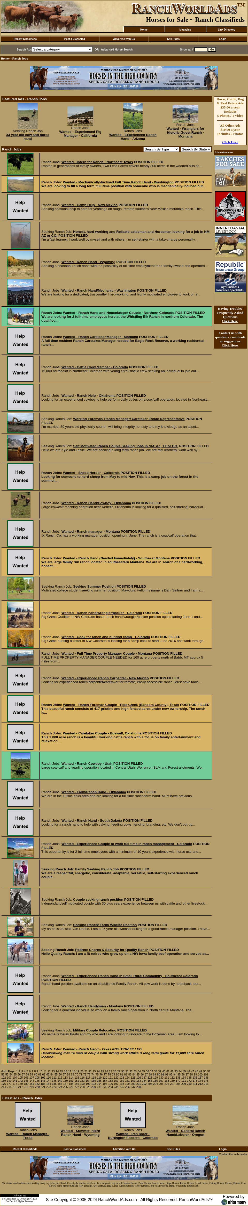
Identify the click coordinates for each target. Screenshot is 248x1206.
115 (76, 1077)
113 (65, 1077)
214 (3, 1086)
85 (138, 1074)
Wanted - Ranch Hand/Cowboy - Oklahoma (96, 503)
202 (144, 1083)
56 (19, 1074)
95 (179, 1074)
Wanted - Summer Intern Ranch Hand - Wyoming (80, 1133)
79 (113, 1074)
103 (9, 1077)
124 (127, 1077)
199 (127, 1083)
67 (64, 1074)
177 (9, 1083)
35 (143, 1071)
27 (110, 1071)
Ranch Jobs (20, 58)
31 (126, 1071)
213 (206, 1083)
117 (88, 1077)
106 (26, 1077)
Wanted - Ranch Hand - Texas (87, 1049)
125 (133, 1077)
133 (178, 1077)
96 (183, 1074)
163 (138, 1080)
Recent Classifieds (25, 39)
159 (116, 1080)
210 (189, 1083)
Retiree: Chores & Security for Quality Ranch (112, 950)
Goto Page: (8, 1071)
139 (3, 1080)
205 (161, 1083)
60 (35, 1074)
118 (93, 1077)
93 (170, 1074)
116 (82, 1077)
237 (133, 1086)
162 (133, 1080)
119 (99, 1077)
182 (37, 1083)
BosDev (9, 1201)
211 (195, 1083)
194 (99, 1083)
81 (121, 1074)
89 (154, 1074)
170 (178, 1080)
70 (76, 1074)
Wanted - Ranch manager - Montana (90, 531)
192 (88, 1083)
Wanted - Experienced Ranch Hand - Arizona (133, 137)
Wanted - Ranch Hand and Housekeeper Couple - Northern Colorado (118, 313)
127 (144, 1077)
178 (15, 1083)
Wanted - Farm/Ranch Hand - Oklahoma (93, 792)
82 (125, 1074)
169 (172, 1080)
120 (105, 1077)
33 (135, 1071)
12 (49, 1071)
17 (69, 1071)
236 (127, 1086)
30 (123, 1071)
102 (3, 1077)
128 (150, 1077)
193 (93, 1083)
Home (144, 29)
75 (97, 1074)
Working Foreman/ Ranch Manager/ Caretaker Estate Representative (129, 419)
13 (53, 1071)
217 (20, 1086)
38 (155, 1071)
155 (93, 1080)
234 (116, 1086)
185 (54, 1083)
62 (43, 1074)
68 (68, 1074)
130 (161, 1077)
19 (77, 1071)
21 (86, 1071)
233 (110, 1086)
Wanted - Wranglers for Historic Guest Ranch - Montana (185, 132)
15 (61, 1071)
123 (121, 1077)
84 (134, 1074)
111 (54, 1077)
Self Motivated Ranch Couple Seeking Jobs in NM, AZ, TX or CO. (125, 446)
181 (31, 1083)
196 (110, 1083)
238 (138, 1086)
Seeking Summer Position (94, 586)
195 (105, 1083)
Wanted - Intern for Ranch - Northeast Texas (97, 162)
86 (142, 1074)
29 (118, 1071)
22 (90, 1071)
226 (71, 1086)
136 (195, 1077)
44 (180, 1071)
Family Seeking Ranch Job (97, 869)
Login (222, 39)
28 (114, 1071)
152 (76, 1080)
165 (150, 1080)
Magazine (185, 29)
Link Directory (226, 29)
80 (117, 1074)
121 (110, 1077)
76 (101, 1074)
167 (161, 1080)
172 (189, 1080)
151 (71, 1080)
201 (138, 1083)
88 (150, 1074)
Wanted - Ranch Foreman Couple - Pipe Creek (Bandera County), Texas (121, 705)
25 (102, 1071)
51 (209, 1071)
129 (155, 1077)
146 (43, 1080)
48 (196, 1071)
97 (187, 1074)
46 (188, 1071)
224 (60, 1086)
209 (183, 1083)
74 (93, 1074)
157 (105, 1080)
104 (15, 1077)
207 (172, 1083)
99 (195, 1074)
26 (106, 1071)
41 (167, 1071)
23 (94, 1071)
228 (82, 1086)
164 (144, 1080)
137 (200, 1077)
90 (158, 1074)
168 (167, 1080)
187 (65, 1083)
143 (26, 1080)
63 (47, 1074)
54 (11, 1074)
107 (31, 1077)
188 (71, 1083)
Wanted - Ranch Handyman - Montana (92, 1006)
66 (60, 1074)
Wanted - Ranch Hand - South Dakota (91, 820)
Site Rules (173, 39)
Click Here (230, 142)
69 (72, 1074)
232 (105, 1086)
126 (138, 1077)
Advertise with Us (124, 39)
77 (105, 1074)
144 (31, 1080)
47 (192, 1071)
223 (54, 1086)
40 (163, 1071)
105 (20, 1077)
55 (15, 1074)
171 (183, 1080)
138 (206, 1077)
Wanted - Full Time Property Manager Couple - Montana (106, 653)
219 (31, 1086)
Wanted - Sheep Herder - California (91, 473)
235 (121, 1086)
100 (200, 1074)
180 (26, 1083)
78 (109, 1074)
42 (172, 1071)
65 (56, 1074)
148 (54, 1080)
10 (40, 1071)
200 (133, 1083)
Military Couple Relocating (94, 1030)
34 (139, 1071)
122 (116, 1077)
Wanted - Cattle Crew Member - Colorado (94, 367)
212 (200, 1083)
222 (48, 1086)
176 (3, 1083)
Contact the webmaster (233, 1154)
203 (150, 1083)
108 (37, 1077)
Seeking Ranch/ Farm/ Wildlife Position (105, 925)
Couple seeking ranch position (98, 899)
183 (43, 1083)
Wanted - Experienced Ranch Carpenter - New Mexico (105, 678)
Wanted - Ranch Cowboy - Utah (86, 764)
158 (110, 1080)
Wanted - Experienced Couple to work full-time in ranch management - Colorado (126, 844)
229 (88, 1086)
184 (48, 1083)
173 (195, 1080)
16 (65, 1071)
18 (73, 1071)
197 (116, 1083)
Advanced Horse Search (117, 49)
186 (60, 1083)
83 (129, 1074)
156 (99, 1080)
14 (57, 1071)
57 (23, 1074)
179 (20, 1083)
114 (71, 1077)
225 (65, 1086)
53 (7, 1074)
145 (37, 1080)
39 (159, 1071)
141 (15, 1080)
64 (51, 1074)
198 (121, 1083)
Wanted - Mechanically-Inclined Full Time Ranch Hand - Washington (118, 182)
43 (176, 1071)
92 (166, 1074)
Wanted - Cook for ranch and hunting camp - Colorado (105, 637)
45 (184, 1071)
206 (167, 1083)
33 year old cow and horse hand (27, 137)
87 (146, 1074)
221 (43, 1086)
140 (9, 1080)
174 (200, 1080)
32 (131, 1071)
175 (206, 1080)
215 (9, 1086)
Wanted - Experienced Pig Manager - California (80, 134)
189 (76, 1083)
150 (65, 1080)
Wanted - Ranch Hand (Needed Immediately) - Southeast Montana (116, 558)
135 (189, 1077)
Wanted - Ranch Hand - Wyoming (88, 262)
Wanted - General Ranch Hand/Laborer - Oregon (185, 1133)
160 (121, 1080)
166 (155, 1080)
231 (99, 1086)
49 (200, 1071)
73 (88, 1074)
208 (178, 1083)
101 (206, 1074)
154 (88, 1080)
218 (26, 1086)
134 (183, 1077)
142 (20, 1080)
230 (93, 1086)
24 (98, 1071)
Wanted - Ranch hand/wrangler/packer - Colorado (101, 613)
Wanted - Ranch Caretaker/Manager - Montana (100, 337)
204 (155, 1083)
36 (147, 1071)
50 (204, 1071)
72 (84, 1074)
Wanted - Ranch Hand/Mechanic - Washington (98, 290)
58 (27, 1074)
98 (191, 1074)
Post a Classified (74, 39)
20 (81, 1071)
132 (172, 1077)
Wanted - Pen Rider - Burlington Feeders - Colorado (133, 1136)
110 (48, 1077)
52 (2, 1074)
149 (60, 1080)
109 (43, 1077)
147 (48, 1080)
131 (167, 1077)
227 (76, 1086)
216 (15, 1086)
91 (162, 1074)
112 (60, 1077)
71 (80, 1074)
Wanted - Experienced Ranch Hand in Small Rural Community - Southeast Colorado (129, 976)
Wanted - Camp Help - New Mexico (89, 205)
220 (37, 1086)
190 (82, 1083)
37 (151, 1071)
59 (31, 1074)
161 (127, 1080)
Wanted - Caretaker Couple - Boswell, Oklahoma (102, 733)
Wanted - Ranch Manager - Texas (27, 1136)
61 (39, 1074)
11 (45, 1071)
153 (82, 1080)
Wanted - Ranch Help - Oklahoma (88, 396)
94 (174, 1074)
